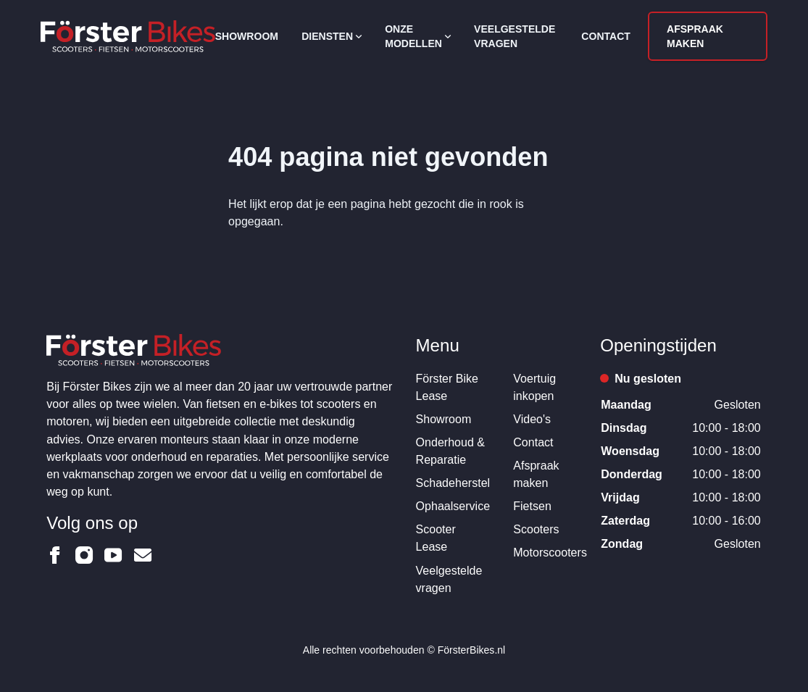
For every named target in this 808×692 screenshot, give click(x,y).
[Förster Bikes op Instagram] (84, 555)
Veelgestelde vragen (514, 36)
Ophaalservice (453, 505)
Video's (532, 418)
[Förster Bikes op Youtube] (113, 555)
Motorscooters (550, 552)
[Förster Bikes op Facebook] (55, 555)
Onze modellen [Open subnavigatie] (418, 36)
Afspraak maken (695, 36)
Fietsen (532, 505)
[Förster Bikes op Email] (142, 555)
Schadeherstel (453, 482)
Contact (605, 36)
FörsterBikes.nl (472, 650)
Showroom (246, 36)
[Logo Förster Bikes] (128, 36)
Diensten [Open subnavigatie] (331, 36)
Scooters (536, 528)
